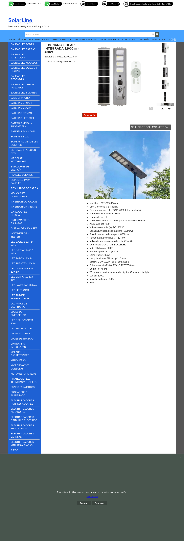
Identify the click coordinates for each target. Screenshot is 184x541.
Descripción (89, 115)
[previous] (172, 39)
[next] (175, 39)
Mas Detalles (92, 496)
